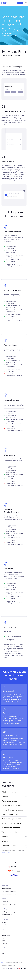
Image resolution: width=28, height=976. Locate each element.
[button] (14, 792)
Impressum (4, 965)
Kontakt (3, 940)
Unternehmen (4, 924)
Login (2, 953)
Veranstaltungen (5, 935)
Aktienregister (4, 901)
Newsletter (4, 943)
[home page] (4, 3)
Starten (20, 3)
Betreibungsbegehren (6, 914)
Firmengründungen (6, 888)
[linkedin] (22, 968)
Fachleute (3, 922)
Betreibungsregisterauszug (8, 912)
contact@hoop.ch (5, 852)
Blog (2, 937)
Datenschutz (11, 965)
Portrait (3, 932)
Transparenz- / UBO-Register (8, 904)
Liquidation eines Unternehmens (9, 894)
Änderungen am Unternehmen (8, 891)
